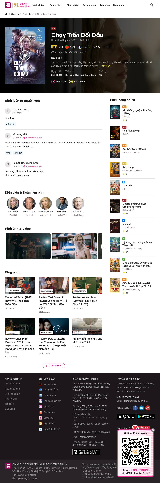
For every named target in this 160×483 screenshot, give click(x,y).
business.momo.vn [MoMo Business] (136, 391)
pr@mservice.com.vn (134, 401)
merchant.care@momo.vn (136, 387)
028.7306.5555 (96, 442)
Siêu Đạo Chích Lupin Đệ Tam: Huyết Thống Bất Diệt (137, 284)
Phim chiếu (72, 5)
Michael (126, 224)
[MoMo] (6, 14)
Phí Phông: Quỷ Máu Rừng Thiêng (137, 112)
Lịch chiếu (40, 5)
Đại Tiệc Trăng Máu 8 (134, 149)
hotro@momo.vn (88, 437)
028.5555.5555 (96, 445)
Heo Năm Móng (131, 130)
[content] (20, 294)
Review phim (89, 5)
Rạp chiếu (56, 5)
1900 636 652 (139, 383)
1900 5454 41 (88, 432)
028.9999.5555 (79, 445)
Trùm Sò (127, 185)
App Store (126, 417)
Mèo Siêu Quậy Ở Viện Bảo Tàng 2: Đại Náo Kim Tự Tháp (137, 264)
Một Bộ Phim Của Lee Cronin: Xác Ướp (134, 205)
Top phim (105, 5)
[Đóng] (153, 430)
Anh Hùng (128, 167)
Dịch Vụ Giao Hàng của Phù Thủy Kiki (137, 244)
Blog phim (120, 5)
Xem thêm (53, 365)
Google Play (146, 417)
